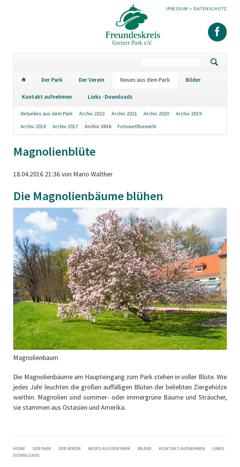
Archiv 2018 (33, 126)
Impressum (175, 8)
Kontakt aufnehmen (47, 96)
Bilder (193, 79)
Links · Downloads (110, 96)
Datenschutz (210, 8)
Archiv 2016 (98, 126)
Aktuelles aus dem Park (46, 113)
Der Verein (91, 79)
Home (23, 80)
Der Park (52, 79)
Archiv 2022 (92, 113)
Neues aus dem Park (145, 79)
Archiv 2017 (65, 126)
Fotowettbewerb (137, 126)
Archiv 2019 (189, 113)
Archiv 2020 (156, 113)
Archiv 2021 (124, 113)
